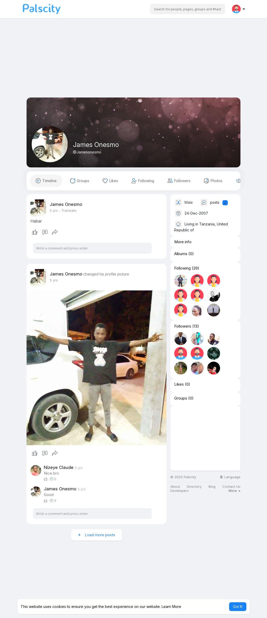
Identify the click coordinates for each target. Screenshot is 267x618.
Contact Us (231, 486)
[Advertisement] (133, 61)
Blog (211, 486)
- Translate (68, 210)
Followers (182, 326)
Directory (194, 486)
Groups (180, 398)
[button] (187, 9)
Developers (179, 490)
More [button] (234, 491)
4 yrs (54, 210)
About (175, 486)
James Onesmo (96, 145)
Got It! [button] (238, 606)
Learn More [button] (171, 606)
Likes (179, 384)
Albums (180, 254)
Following (182, 268)
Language (230, 477)
